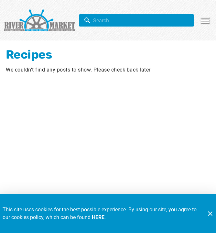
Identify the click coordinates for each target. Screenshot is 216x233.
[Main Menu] (205, 20)
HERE (98, 217)
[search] (141, 20)
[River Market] (41, 20)
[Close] (210, 213)
